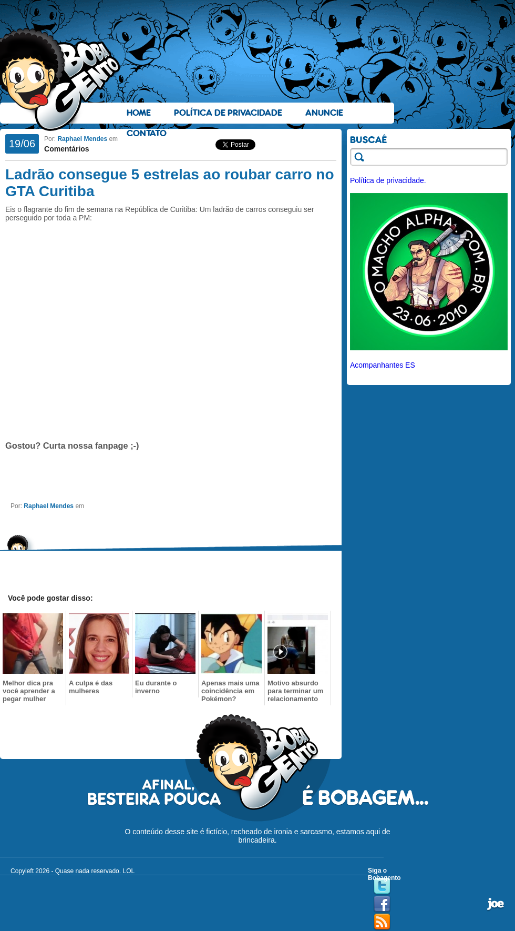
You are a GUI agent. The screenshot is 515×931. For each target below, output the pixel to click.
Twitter (382, 886)
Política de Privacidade (228, 112)
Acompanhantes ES (382, 365)
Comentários (66, 149)
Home (139, 112)
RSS (382, 922)
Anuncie (324, 112)
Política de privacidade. (388, 180)
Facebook (382, 904)
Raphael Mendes (82, 139)
